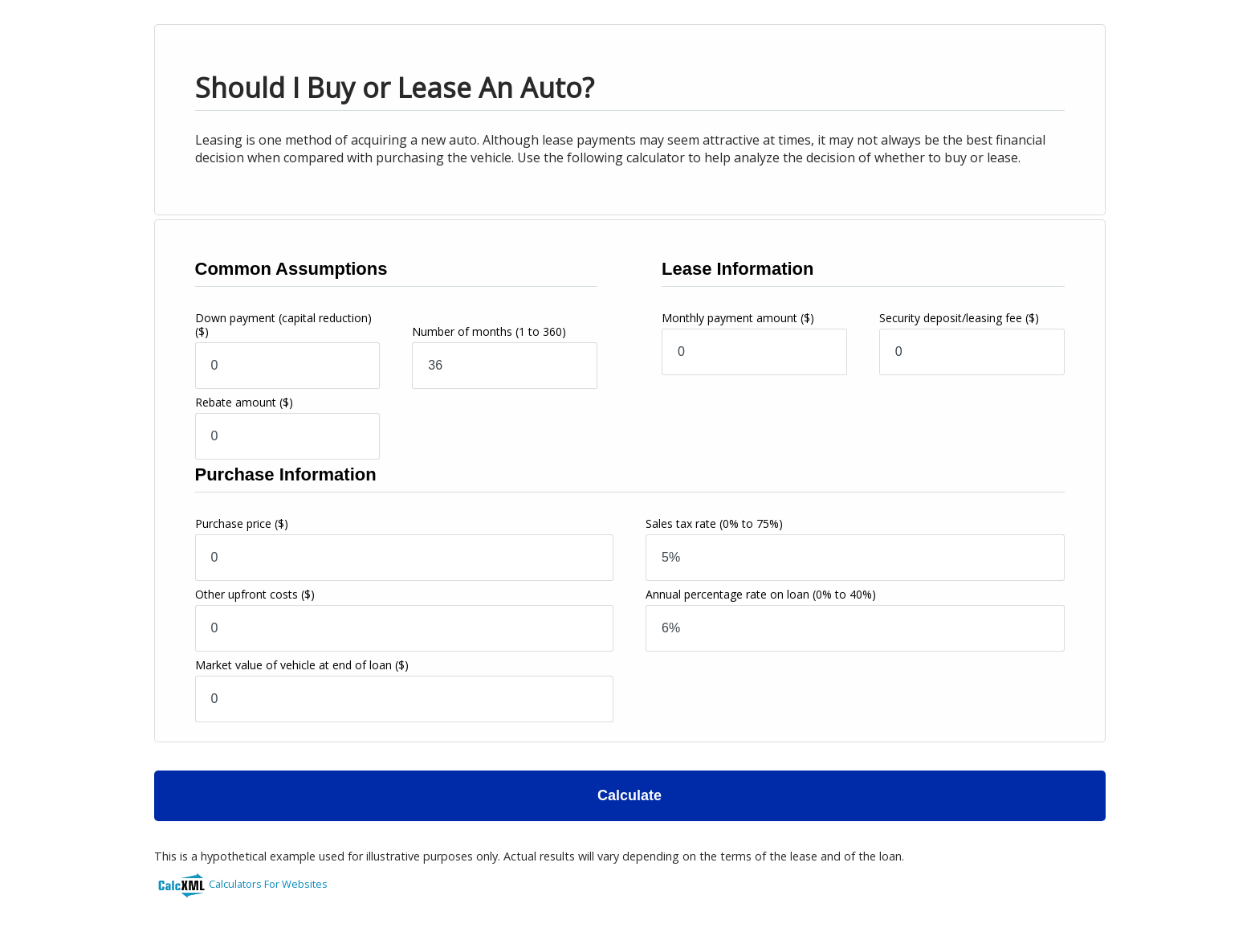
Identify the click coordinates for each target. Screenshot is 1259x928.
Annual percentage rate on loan (761, 594)
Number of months (489, 331)
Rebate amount (244, 402)
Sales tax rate (714, 523)
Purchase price (241, 523)
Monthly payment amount (738, 317)
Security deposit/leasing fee (959, 317)
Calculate (629, 795)
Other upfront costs (255, 594)
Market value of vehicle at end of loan (302, 664)
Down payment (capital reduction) (283, 324)
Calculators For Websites (268, 884)
